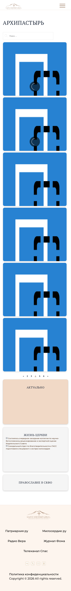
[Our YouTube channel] (39, 564)
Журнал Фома (54, 541)
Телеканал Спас (35, 551)
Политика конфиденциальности (34, 574)
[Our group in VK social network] (27, 564)
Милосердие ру (54, 531)
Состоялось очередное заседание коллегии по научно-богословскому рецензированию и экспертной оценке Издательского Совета (32, 441)
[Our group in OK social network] (44, 564)
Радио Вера (17, 541)
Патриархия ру (16, 531)
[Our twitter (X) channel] (33, 564)
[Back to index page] (13, 9)
